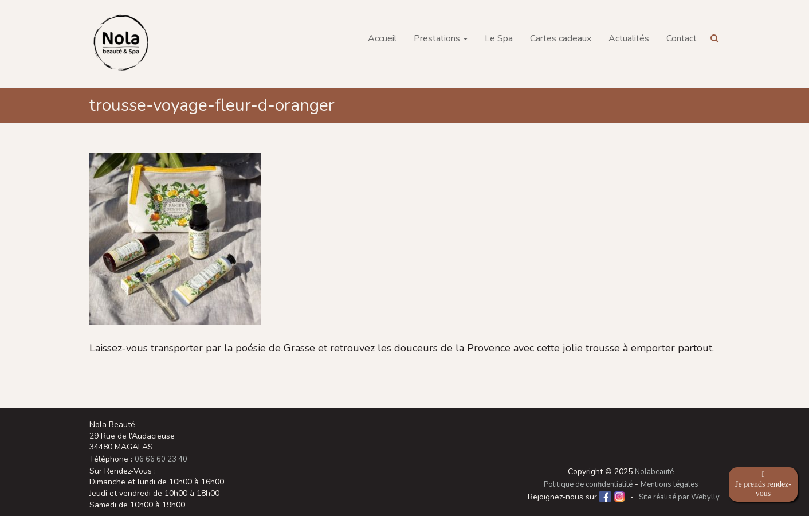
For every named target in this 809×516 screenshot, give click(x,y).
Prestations (437, 38)
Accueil (382, 38)
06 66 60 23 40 (161, 459)
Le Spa (499, 38)
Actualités (628, 38)
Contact (681, 38)
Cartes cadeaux (560, 38)
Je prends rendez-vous (763, 484)
